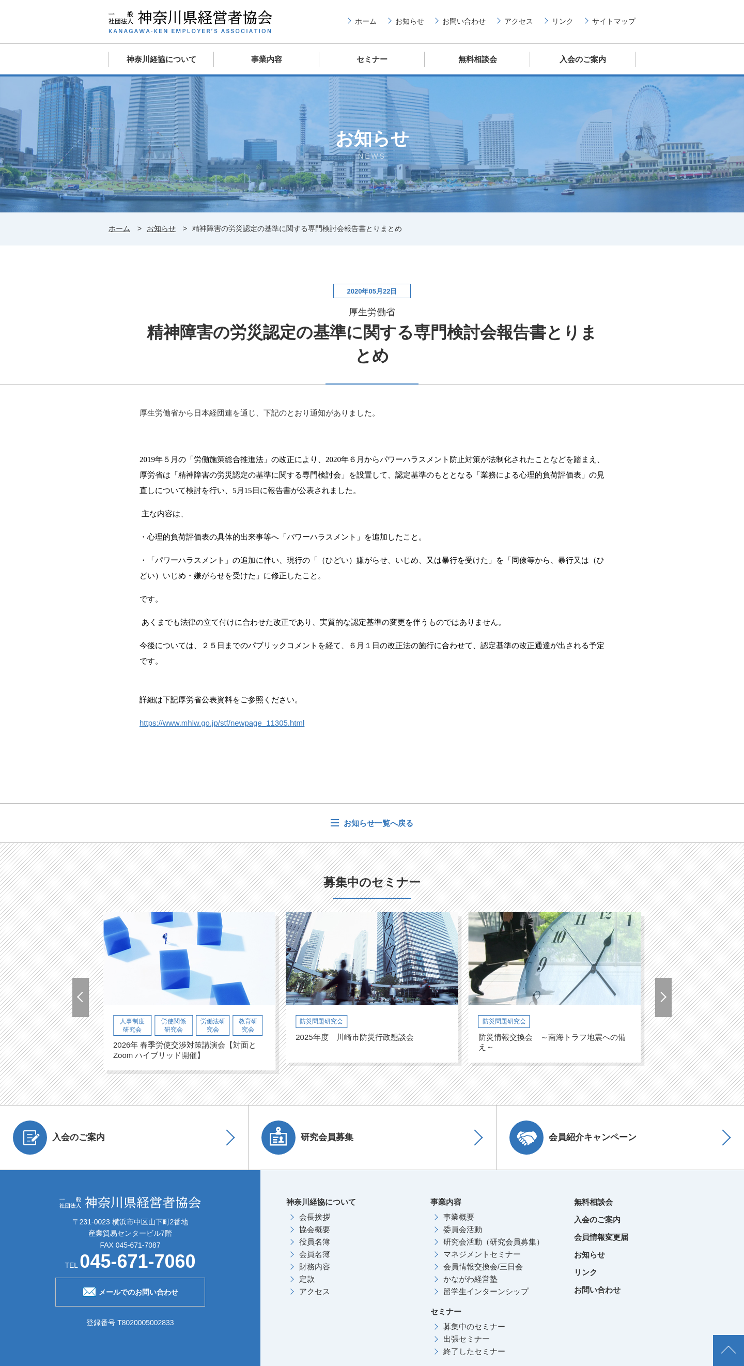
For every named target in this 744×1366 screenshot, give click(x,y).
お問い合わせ (464, 21)
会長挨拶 (314, 1216)
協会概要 (314, 1229)
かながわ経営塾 (470, 1279)
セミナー (372, 59)
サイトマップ (614, 21)
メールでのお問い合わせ (130, 1291)
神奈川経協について (161, 59)
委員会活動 (462, 1229)
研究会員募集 (307, 1138)
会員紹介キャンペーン (573, 1138)
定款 (307, 1279)
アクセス (518, 21)
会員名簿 (314, 1254)
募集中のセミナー (474, 1326)
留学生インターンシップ (486, 1291)
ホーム (366, 21)
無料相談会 (477, 59)
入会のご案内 (583, 59)
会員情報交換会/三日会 (483, 1266)
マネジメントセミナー (482, 1254)
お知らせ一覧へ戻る (377, 823)
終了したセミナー (474, 1351)
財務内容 (314, 1266)
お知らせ (409, 21)
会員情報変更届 (601, 1237)
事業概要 (458, 1216)
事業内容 (266, 59)
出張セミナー (466, 1338)
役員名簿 (314, 1241)
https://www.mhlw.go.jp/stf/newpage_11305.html (222, 722)
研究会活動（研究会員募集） (493, 1241)
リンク (563, 21)
